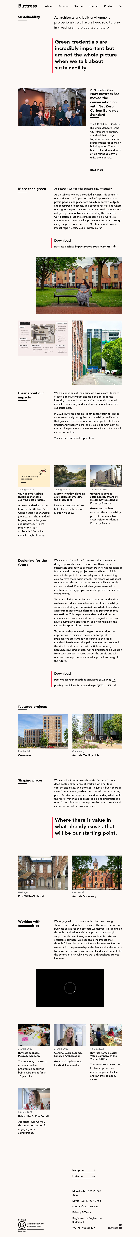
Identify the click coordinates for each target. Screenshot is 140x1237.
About (49, 6)
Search (121, 6)
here (91, 438)
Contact (109, 6)
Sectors (78, 6)
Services (63, 6)
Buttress (27, 4)
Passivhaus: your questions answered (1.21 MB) (82, 679)
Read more (96, 169)
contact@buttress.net (85, 1206)
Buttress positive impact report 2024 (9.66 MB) (82, 246)
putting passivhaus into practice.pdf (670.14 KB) (83, 685)
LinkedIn (77, 1176)
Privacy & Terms (81, 1212)
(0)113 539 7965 (91, 1200)
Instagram (78, 1170)
